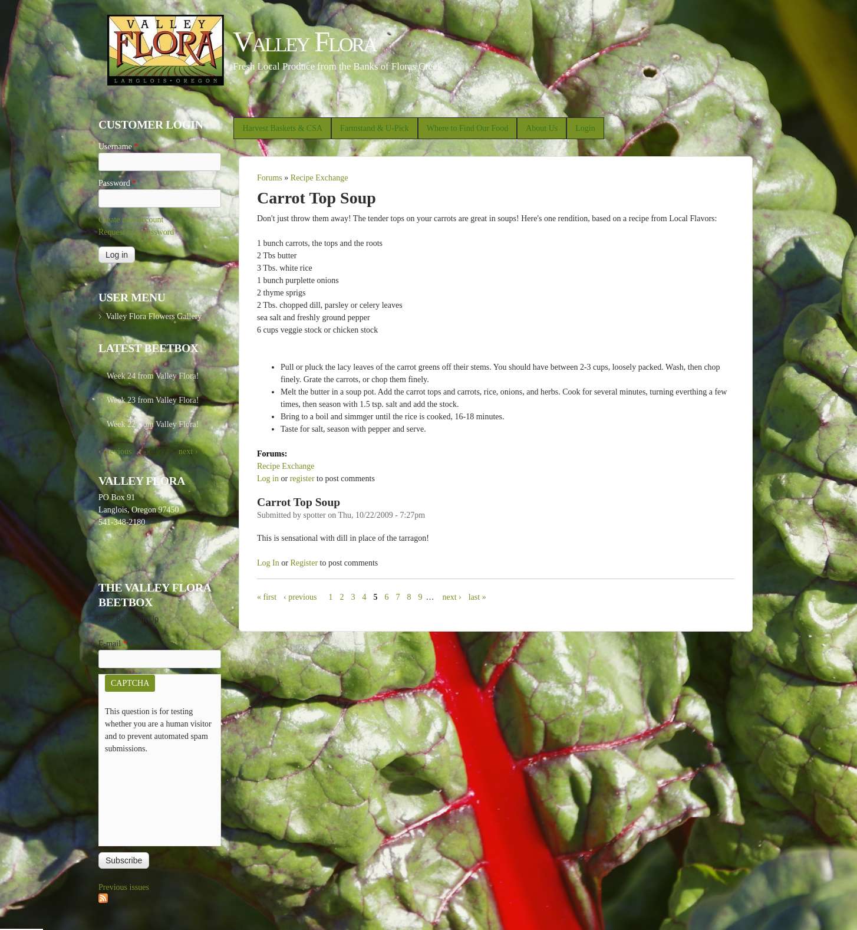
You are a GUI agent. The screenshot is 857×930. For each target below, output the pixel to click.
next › (451, 597)
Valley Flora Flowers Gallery (154, 316)
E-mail (112, 643)
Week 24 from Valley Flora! (153, 376)
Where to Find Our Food (467, 128)
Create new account (130, 219)
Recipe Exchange (319, 177)
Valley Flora (304, 41)
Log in (268, 478)
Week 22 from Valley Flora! (153, 424)
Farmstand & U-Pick (374, 128)
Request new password (136, 232)
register (302, 478)
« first (266, 597)
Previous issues (123, 887)
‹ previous (300, 597)
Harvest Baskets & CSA (282, 128)
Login (585, 128)
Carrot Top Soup (298, 502)
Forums (269, 177)
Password (117, 183)
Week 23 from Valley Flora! (153, 400)
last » (477, 597)
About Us (542, 128)
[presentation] (153, 797)
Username (118, 146)
